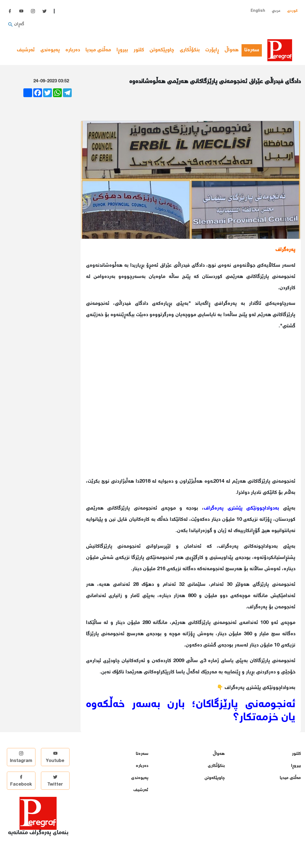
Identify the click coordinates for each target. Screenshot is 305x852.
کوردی (292, 11)
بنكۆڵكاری (190, 50)
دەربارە (72, 50)
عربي (276, 11)
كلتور (139, 50)
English (258, 11)
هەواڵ (231, 50)
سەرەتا (253, 50)
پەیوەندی (50, 50)
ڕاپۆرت (212, 50)
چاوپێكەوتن (161, 50)
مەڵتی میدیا (98, 50)
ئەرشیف (26, 50)
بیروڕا (122, 50)
